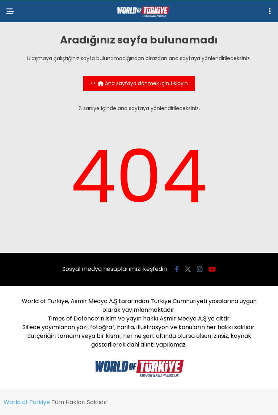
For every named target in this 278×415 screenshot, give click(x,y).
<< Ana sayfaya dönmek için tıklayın (139, 83)
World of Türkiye (27, 402)
